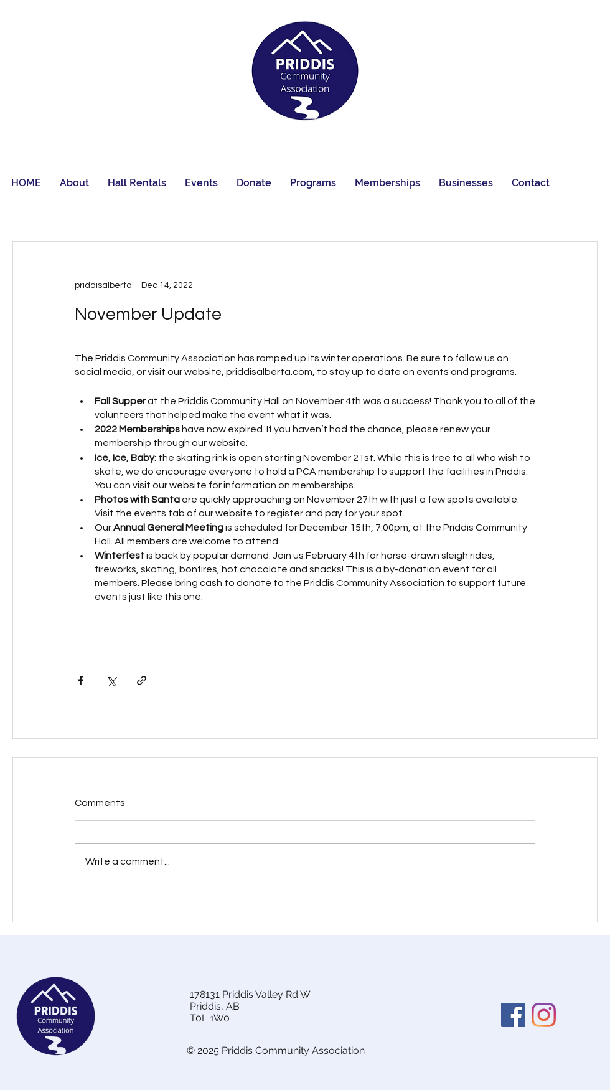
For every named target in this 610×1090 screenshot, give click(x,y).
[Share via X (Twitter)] (111, 680)
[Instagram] (544, 1015)
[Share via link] (142, 680)
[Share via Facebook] (81, 680)
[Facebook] (513, 1015)
